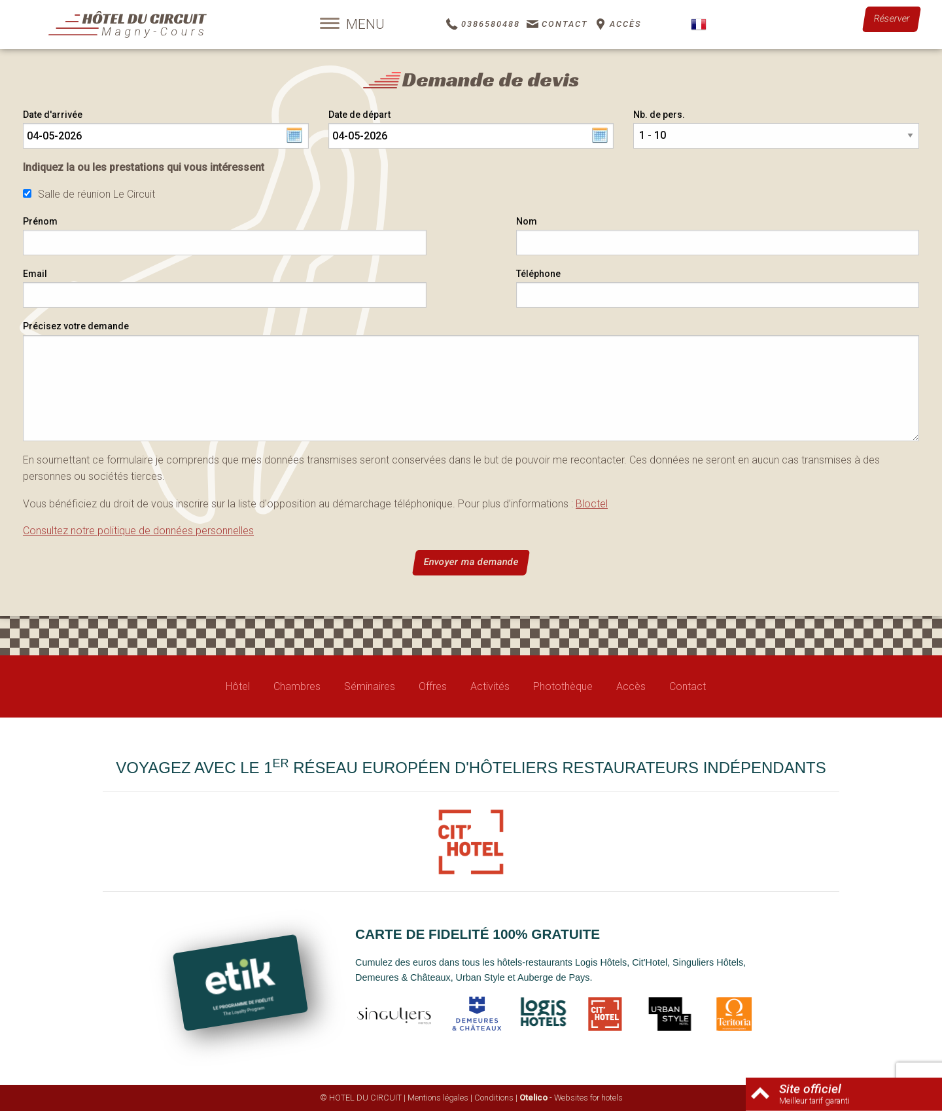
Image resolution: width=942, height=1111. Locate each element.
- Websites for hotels (571, 1097)
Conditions (494, 1097)
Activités (490, 686)
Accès (631, 686)
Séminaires (369, 686)
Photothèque (563, 686)
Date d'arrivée (52, 114)
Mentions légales (438, 1097)
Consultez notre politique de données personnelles (138, 530)
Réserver (892, 18)
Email (35, 273)
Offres (433, 686)
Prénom (40, 221)
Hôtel (238, 686)
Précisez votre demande (76, 326)
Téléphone (538, 273)
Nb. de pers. (659, 114)
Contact (687, 686)
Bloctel (592, 504)
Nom (526, 221)
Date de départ (359, 114)
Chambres (297, 686)
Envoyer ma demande (471, 562)
